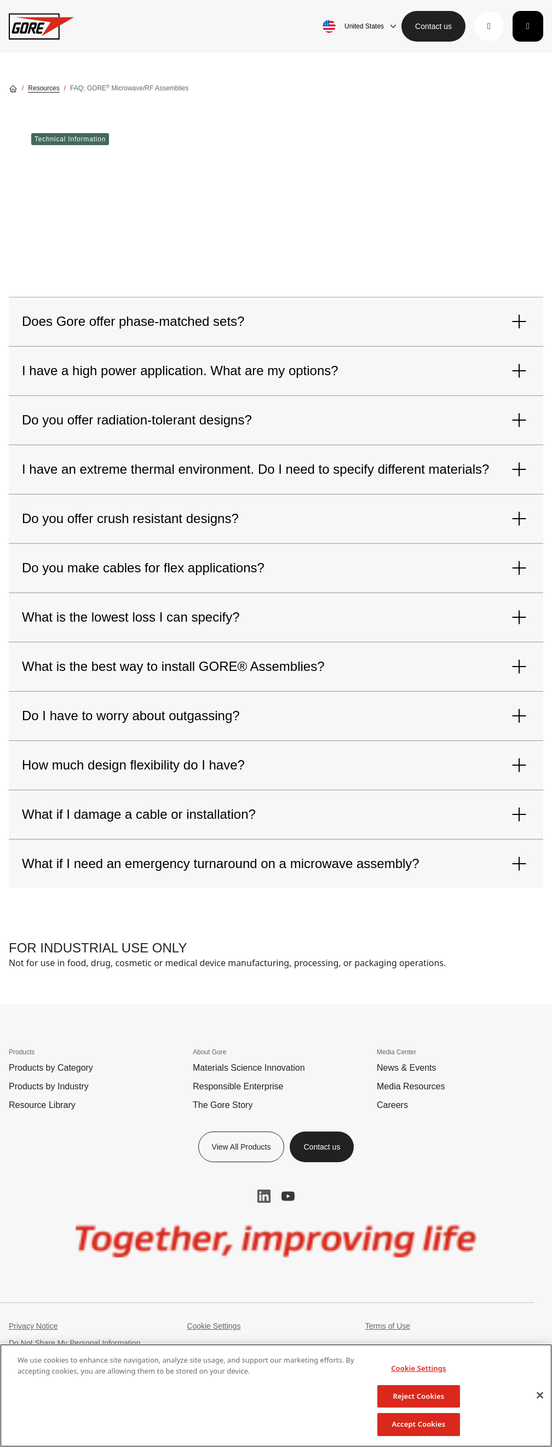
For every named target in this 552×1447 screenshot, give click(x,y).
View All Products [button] (241, 1146)
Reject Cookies (418, 1396)
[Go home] (13, 88)
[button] (489, 26)
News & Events (406, 1067)
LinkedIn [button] (264, 1196)
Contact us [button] (433, 26)
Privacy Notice (33, 1326)
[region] (276, 1395)
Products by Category (51, 1067)
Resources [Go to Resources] (43, 88)
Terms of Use (387, 1326)
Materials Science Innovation (249, 1067)
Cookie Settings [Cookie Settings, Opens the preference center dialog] (418, 1368)
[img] (276, 1241)
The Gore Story (222, 1105)
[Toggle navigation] (528, 26)
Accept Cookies (419, 1424)
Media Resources (411, 1086)
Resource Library (42, 1105)
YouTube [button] (288, 1196)
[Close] (540, 1395)
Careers (392, 1105)
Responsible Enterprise (238, 1086)
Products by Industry (49, 1086)
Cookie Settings (213, 1326)
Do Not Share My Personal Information (74, 1343)
